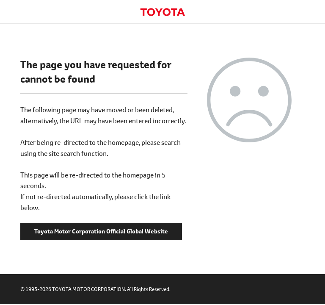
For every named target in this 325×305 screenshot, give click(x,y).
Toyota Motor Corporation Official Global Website (162, 12)
